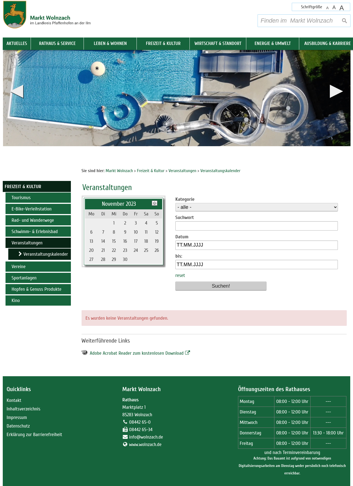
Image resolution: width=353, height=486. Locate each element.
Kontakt (14, 400)
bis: (178, 256)
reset (180, 275)
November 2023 (119, 204)
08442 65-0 (140, 422)
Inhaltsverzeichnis (23, 409)
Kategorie (184, 199)
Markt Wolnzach (141, 389)
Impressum (17, 417)
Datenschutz (18, 426)
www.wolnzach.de (145, 444)
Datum (181, 237)
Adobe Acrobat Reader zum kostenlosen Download (137, 353)
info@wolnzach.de (146, 437)
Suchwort (184, 217)
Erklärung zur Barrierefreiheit (34, 434)
